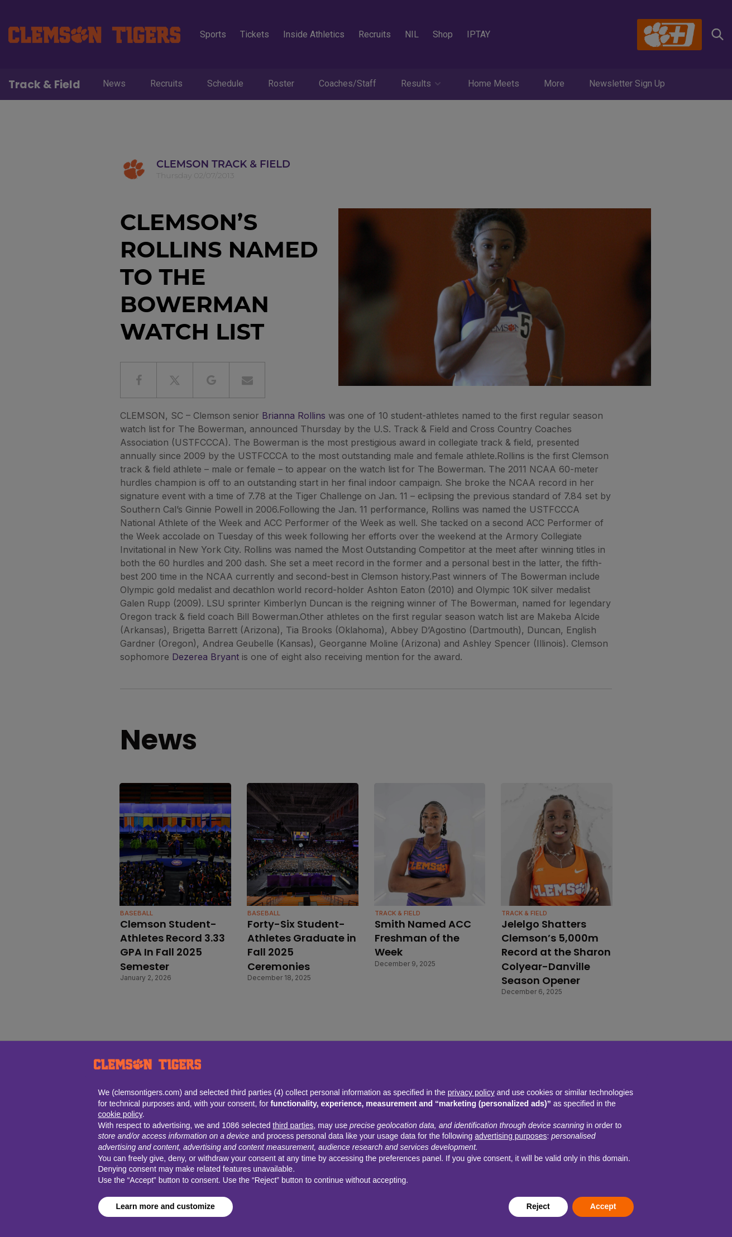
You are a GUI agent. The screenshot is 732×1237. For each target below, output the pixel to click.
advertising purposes (511, 1135)
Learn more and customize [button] (165, 1206)
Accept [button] (603, 1206)
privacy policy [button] (471, 1092)
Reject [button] (538, 1206)
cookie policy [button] (120, 1114)
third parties (292, 1125)
